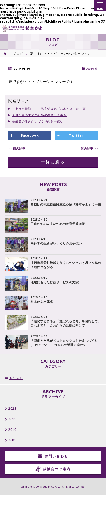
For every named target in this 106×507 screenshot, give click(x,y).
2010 (12, 429)
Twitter (76, 135)
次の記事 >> (89, 148)
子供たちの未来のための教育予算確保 (39, 115)
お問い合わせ (53, 456)
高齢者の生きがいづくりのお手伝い (37, 121)
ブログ (18, 53)
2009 (12, 440)
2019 (12, 419)
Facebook (30, 135)
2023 (12, 408)
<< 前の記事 (16, 148)
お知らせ (92, 68)
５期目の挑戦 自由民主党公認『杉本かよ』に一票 (49, 109)
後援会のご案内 (53, 469)
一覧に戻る (53, 162)
